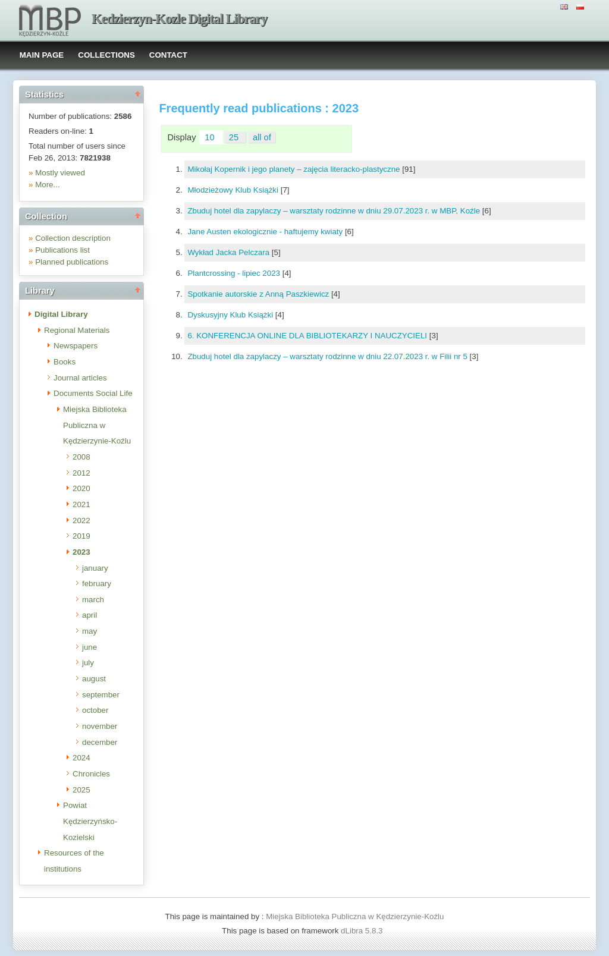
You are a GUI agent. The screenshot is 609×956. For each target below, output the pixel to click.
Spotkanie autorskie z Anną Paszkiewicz (259, 294)
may (89, 631)
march (93, 599)
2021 (81, 504)
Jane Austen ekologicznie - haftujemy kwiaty (265, 231)
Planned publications (71, 261)
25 (235, 137)
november (99, 726)
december (99, 742)
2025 (81, 789)
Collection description (73, 238)
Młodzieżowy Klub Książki (233, 189)
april (89, 615)
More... (47, 184)
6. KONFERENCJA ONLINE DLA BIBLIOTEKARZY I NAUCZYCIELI (308, 335)
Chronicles (91, 773)
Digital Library (61, 314)
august (94, 678)
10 (210, 137)
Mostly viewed (60, 172)
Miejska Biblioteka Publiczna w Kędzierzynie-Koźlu (97, 425)
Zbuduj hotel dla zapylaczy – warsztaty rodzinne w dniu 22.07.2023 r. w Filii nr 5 (328, 356)
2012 (81, 472)
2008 (81, 456)
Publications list (62, 250)
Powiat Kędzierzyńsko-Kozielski (90, 821)
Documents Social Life (93, 393)
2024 (81, 757)
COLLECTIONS (106, 55)
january (95, 568)
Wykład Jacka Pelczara (229, 252)
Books (65, 361)
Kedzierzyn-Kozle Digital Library (179, 18)
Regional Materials (76, 330)
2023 (81, 552)
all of (262, 137)
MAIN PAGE (42, 55)
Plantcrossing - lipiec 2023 (234, 273)
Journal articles (80, 377)
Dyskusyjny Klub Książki (231, 314)
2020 (81, 488)
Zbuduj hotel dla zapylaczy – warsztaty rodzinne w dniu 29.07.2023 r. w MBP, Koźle (334, 210)
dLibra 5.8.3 (363, 930)
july (88, 662)
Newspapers (76, 345)
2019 (81, 536)
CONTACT (168, 55)
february (96, 583)
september (101, 694)
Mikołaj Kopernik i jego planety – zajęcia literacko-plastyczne (294, 169)
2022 (81, 520)
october (95, 710)
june (89, 647)
